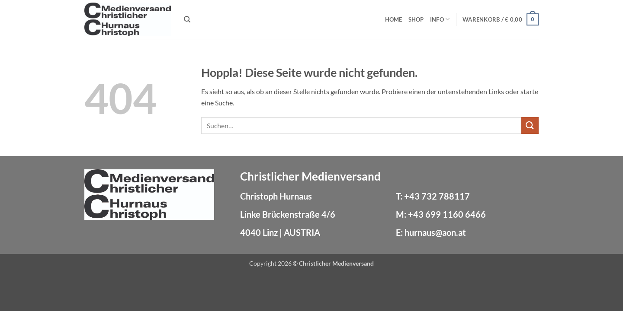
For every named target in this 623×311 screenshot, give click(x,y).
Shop (416, 19)
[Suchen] (187, 19)
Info (440, 19)
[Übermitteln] (530, 125)
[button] (500, 19)
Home (393, 19)
